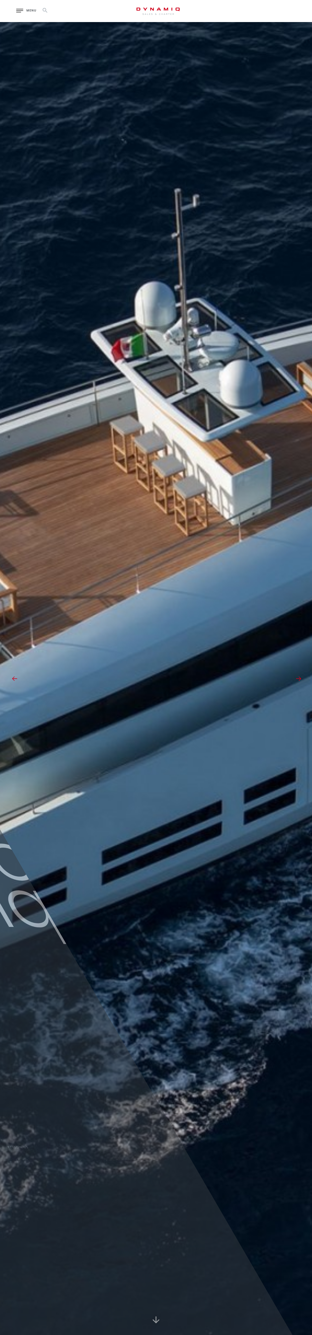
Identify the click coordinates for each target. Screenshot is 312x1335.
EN (258, 11)
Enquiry (228, 11)
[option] (156, 678)
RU (269, 11)
